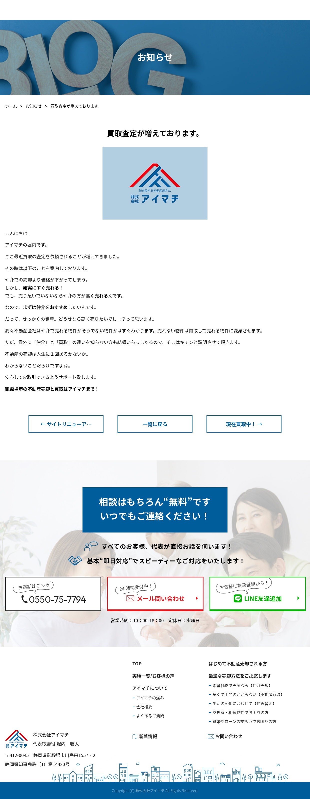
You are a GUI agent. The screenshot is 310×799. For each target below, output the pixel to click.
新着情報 (148, 736)
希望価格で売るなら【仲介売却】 (242, 685)
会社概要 (144, 707)
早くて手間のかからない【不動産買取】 (248, 694)
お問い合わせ (228, 736)
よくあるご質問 (150, 716)
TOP (137, 663)
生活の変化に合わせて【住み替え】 (244, 703)
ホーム (11, 106)
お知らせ (34, 106)
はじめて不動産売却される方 (45, 10)
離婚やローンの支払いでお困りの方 (244, 721)
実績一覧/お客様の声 (131, 10)
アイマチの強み (150, 698)
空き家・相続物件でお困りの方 (240, 712)
